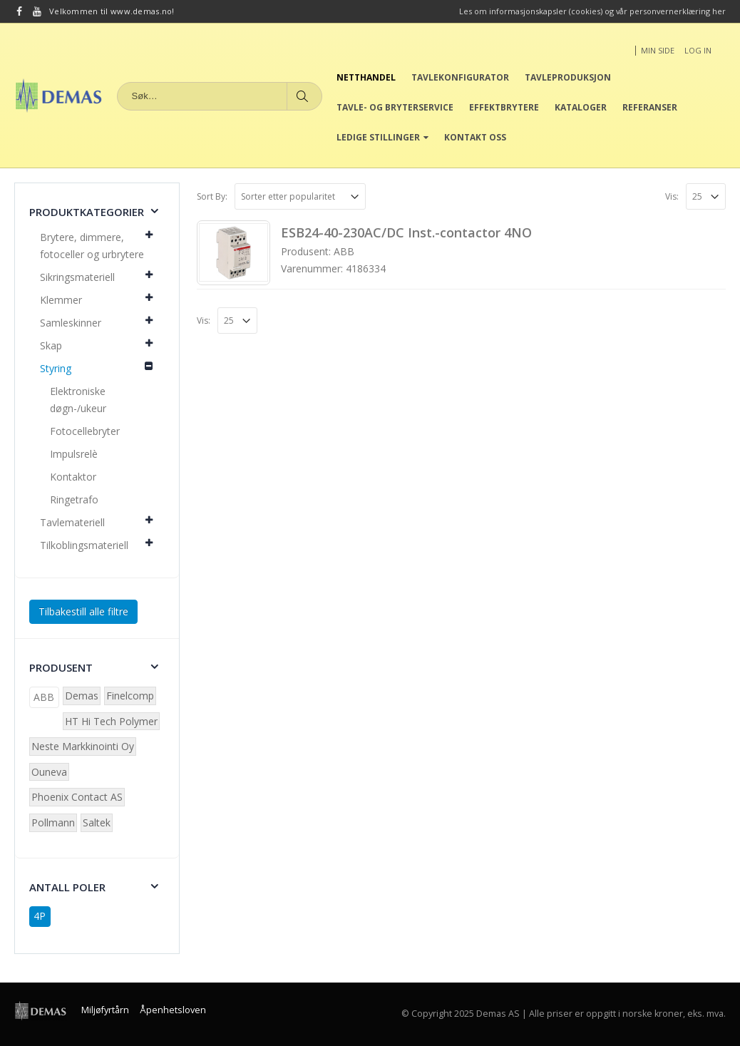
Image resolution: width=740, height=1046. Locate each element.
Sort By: (212, 196)
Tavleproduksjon (568, 77)
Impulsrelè (74, 454)
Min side (657, 50)
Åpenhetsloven (173, 1010)
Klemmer (61, 300)
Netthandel (366, 77)
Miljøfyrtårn (105, 1010)
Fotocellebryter (85, 431)
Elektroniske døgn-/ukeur (78, 399)
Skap (51, 345)
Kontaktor (73, 476)
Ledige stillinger (378, 137)
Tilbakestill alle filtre (83, 611)
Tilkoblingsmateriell (84, 545)
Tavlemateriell (72, 522)
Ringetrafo (74, 499)
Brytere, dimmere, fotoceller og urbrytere (92, 245)
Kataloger (581, 107)
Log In (697, 50)
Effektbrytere (504, 107)
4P (40, 916)
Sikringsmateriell (77, 277)
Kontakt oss (475, 137)
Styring (55, 368)
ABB (44, 697)
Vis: (672, 196)
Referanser (649, 107)
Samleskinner (70, 322)
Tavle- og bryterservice (394, 107)
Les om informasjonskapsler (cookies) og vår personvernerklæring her (592, 11)
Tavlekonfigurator (460, 77)
